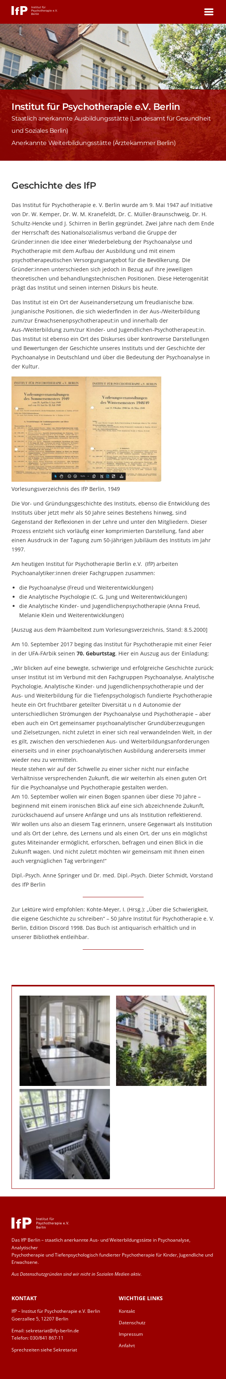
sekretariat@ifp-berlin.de (52, 1330)
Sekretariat (65, 1349)
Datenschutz (132, 1322)
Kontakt (127, 1311)
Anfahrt (127, 1345)
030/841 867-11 (47, 1338)
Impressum (131, 1334)
